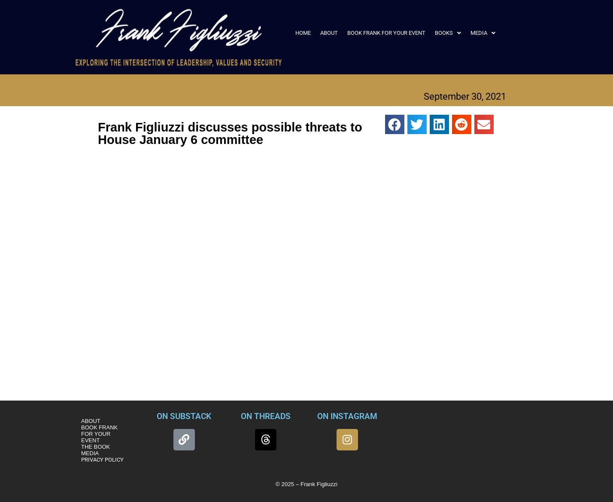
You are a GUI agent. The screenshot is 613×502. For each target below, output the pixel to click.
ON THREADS (266, 416)
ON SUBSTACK (184, 416)
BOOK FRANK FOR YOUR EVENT (386, 33)
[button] (448, 33)
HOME (303, 33)
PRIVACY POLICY (102, 459)
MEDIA (482, 33)
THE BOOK (95, 447)
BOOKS (448, 33)
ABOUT (329, 33)
